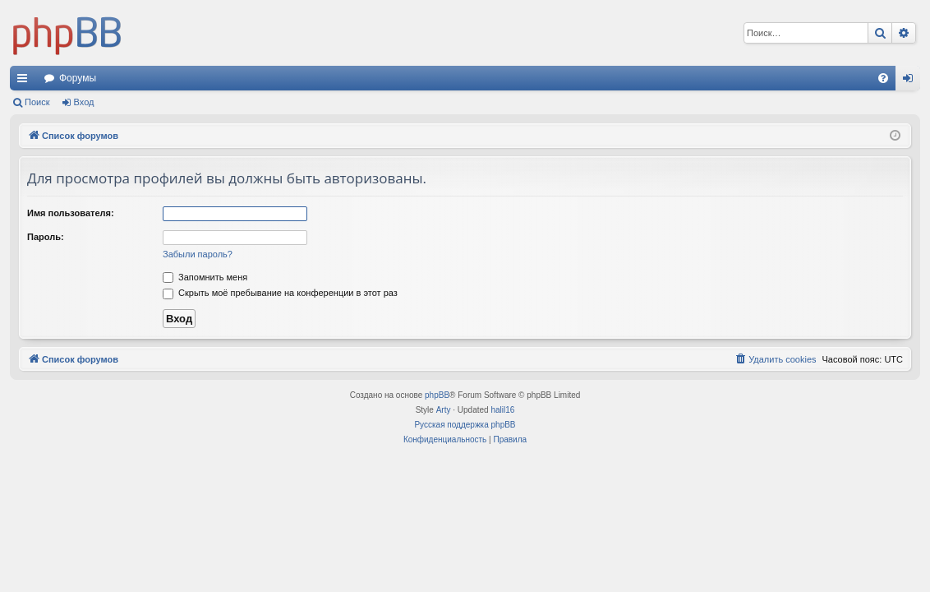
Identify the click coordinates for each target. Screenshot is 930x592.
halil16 (502, 409)
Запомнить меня (205, 277)
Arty (443, 409)
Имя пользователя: (70, 213)
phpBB (437, 395)
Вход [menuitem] (911, 81)
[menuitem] (883, 78)
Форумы (77, 78)
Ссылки (25, 81)
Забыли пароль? (197, 254)
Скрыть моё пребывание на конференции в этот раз (280, 293)
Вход (84, 102)
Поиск (37, 102)
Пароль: (45, 237)
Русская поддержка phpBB (464, 424)
